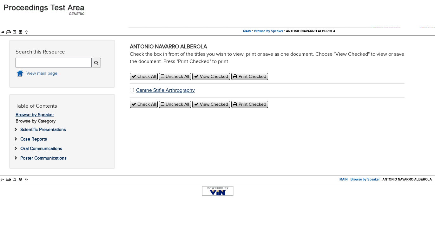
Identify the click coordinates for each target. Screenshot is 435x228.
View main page (41, 73)
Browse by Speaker (268, 31)
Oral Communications (41, 148)
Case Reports (33, 139)
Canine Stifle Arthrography (165, 90)
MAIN (247, 31)
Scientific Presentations (43, 129)
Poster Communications (43, 158)
